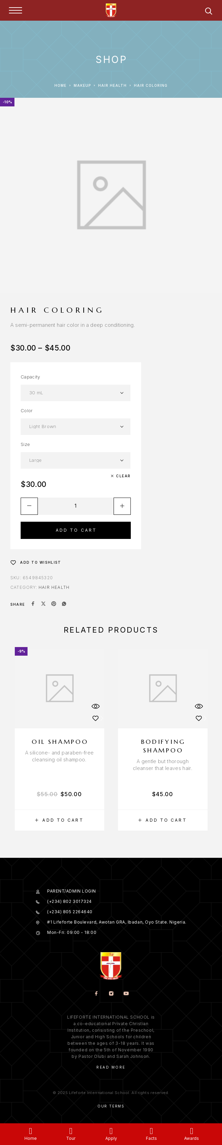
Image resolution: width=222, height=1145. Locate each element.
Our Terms (111, 1106)
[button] (59, 820)
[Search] (208, 12)
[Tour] (70, 1131)
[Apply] (111, 1131)
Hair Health (112, 85)
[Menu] (15, 10)
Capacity (30, 376)
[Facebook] (96, 994)
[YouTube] (125, 994)
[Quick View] (95, 706)
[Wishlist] (35, 562)
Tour (70, 1138)
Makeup (82, 85)
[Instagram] (111, 994)
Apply (111, 1138)
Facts (151, 1138)
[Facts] (151, 1131)
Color (27, 410)
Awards (191, 1138)
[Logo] (111, 10)
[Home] (30, 1131)
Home (60, 85)
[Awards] (191, 1131)
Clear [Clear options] (123, 476)
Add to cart (76, 530)
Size (25, 444)
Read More (111, 1067)
